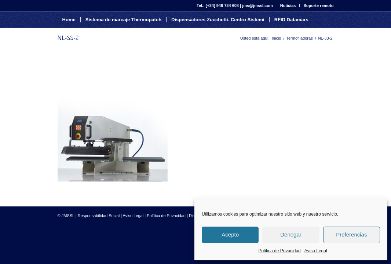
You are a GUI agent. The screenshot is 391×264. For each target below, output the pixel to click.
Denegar (291, 234)
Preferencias (351, 234)
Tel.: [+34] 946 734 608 (218, 5)
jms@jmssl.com (257, 5)
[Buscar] (125, 36)
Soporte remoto (318, 5)
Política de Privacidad (279, 250)
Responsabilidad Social (99, 215)
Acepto (230, 234)
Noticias (288, 5)
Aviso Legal (315, 250)
